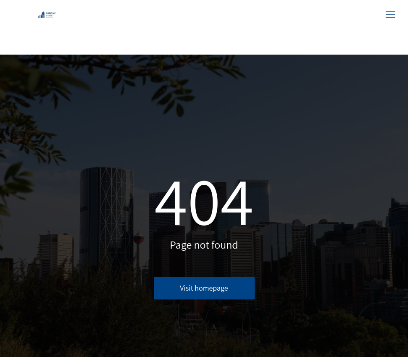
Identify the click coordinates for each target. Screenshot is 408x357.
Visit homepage (204, 288)
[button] (390, 14)
